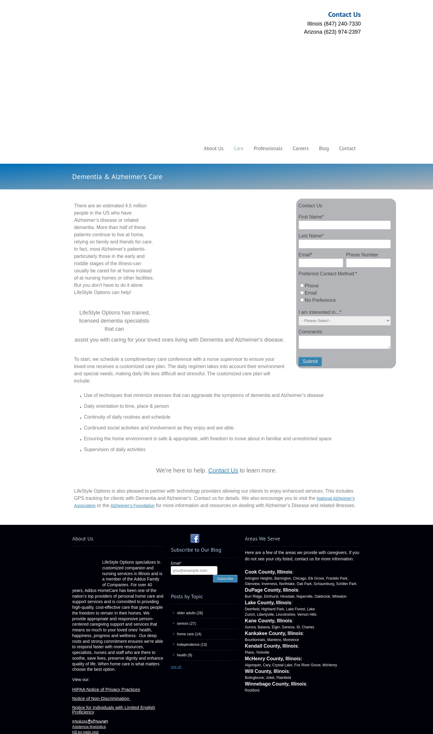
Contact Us (223, 360)
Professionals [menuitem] (268, 54)
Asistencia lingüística (89, 617)
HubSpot (247, 722)
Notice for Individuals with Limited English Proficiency (113, 600)
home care (189, 524)
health (184, 545)
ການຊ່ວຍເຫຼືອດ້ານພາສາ (90, 693)
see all (176, 557)
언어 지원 (80, 633)
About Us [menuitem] (214, 54)
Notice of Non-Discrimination (101, 588)
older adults (190, 503)
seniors (186, 514)
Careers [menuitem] (301, 54)
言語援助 (79, 687)
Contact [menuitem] (347, 54)
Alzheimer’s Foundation (133, 395)
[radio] (345, 192)
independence (192, 535)
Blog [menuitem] (324, 54)
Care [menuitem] (238, 54)
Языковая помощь (87, 682)
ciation (89, 395)
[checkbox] (345, 199)
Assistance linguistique (90, 655)
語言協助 (79, 628)
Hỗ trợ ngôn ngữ (85, 622)
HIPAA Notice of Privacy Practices (106, 579)
